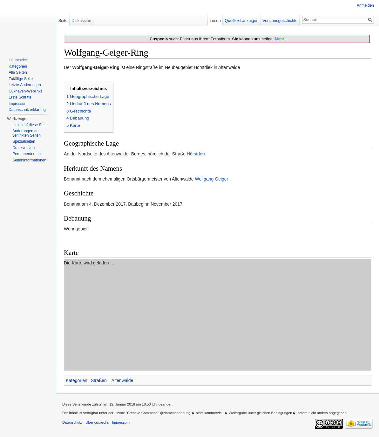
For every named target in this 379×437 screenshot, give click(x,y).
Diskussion (81, 20)
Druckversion (23, 148)
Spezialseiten (23, 141)
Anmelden (365, 5)
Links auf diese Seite (30, 125)
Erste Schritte (20, 97)
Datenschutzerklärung (27, 109)
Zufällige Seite (21, 79)
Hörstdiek (196, 153)
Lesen (215, 20)
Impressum (18, 103)
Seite (62, 20)
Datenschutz (72, 422)
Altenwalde (122, 380)
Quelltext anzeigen (242, 20)
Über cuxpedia (96, 422)
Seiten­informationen (29, 160)
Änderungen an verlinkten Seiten (26, 133)
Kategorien (76, 380)
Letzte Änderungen (25, 85)
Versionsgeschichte (279, 20)
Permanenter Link (27, 154)
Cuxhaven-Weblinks (26, 91)
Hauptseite (18, 60)
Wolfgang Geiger (211, 178)
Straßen (99, 380)
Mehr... (281, 39)
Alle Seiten (18, 72)
